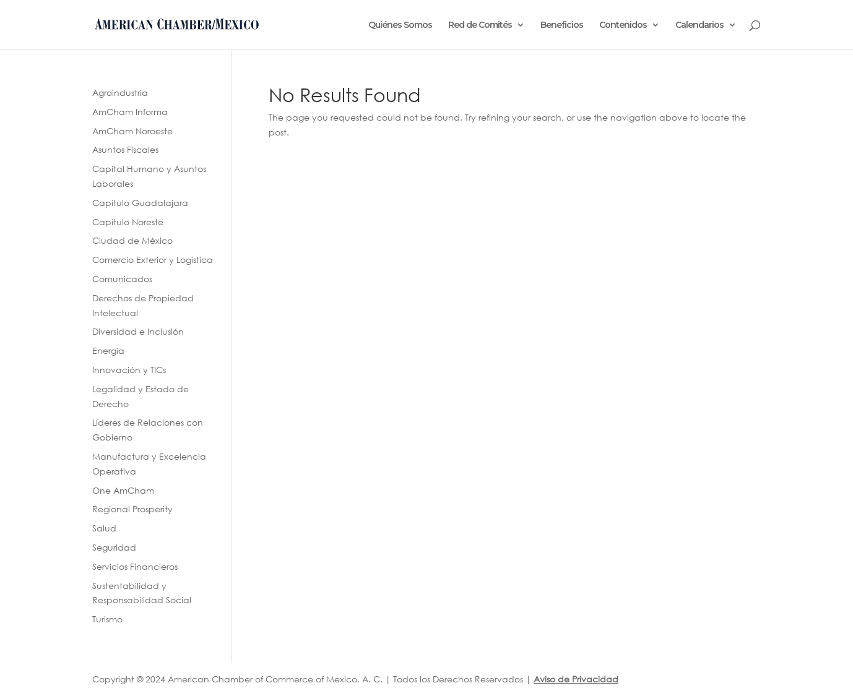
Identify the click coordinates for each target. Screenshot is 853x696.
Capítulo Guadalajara (140, 202)
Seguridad (114, 547)
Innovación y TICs (129, 370)
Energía (108, 350)
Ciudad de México (132, 240)
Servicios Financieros (135, 566)
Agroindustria (120, 92)
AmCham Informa (130, 112)
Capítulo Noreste (127, 222)
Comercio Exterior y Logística (152, 259)
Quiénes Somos (400, 25)
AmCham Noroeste (132, 131)
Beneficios (561, 25)
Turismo (107, 619)
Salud (104, 528)
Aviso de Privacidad (576, 679)
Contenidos (623, 25)
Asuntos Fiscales (125, 149)
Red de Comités (480, 25)
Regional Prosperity (132, 509)
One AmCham (123, 490)
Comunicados (122, 279)
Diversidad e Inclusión (138, 331)
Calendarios (699, 25)
